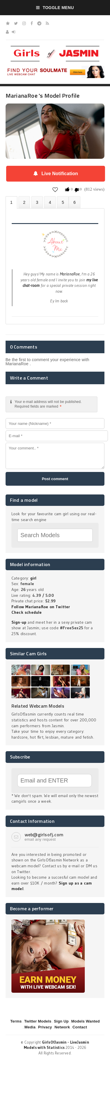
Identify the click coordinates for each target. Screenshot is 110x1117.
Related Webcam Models (37, 705)
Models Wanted (85, 1021)
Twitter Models (37, 1021)
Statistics (50, 202)
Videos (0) (37, 202)
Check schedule (26, 612)
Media (29, 1027)
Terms (16, 1021)
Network (62, 1027)
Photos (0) (24, 202)
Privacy (45, 1027)
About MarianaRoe (11, 202)
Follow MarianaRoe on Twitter (40, 606)
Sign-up (18, 622)
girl (33, 578)
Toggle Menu (55, 7)
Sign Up (61, 1021)
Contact (79, 1027)
